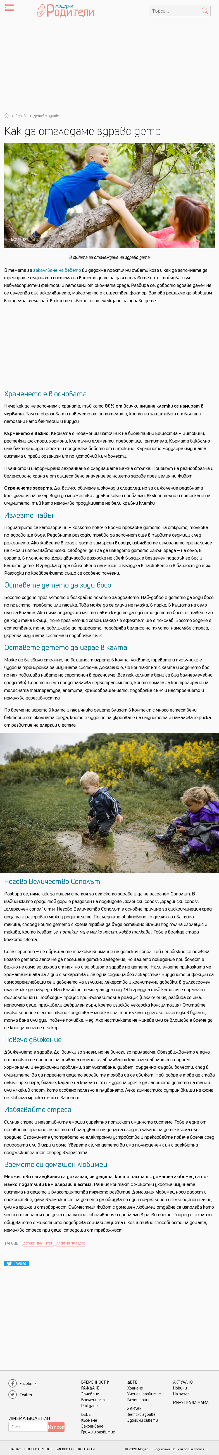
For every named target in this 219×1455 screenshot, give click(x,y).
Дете (132, 1382)
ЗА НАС (15, 1449)
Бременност (93, 1399)
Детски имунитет (38, 1243)
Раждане (89, 1405)
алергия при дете (70, 1243)
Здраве (134, 1408)
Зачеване (90, 1393)
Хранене (135, 1388)
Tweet (16, 1263)
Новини (180, 1388)
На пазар (181, 1393)
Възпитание (139, 1399)
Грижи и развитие (98, 1432)
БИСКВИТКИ (65, 1449)
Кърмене (89, 1420)
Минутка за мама (191, 1402)
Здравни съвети (142, 1420)
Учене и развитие (144, 1393)
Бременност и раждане (95, 1385)
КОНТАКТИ (86, 1449)
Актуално (183, 1382)
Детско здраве (141, 1414)
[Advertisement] (109, 64)
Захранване (92, 1426)
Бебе (86, 1414)
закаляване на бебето (57, 270)
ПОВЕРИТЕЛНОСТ (38, 1449)
